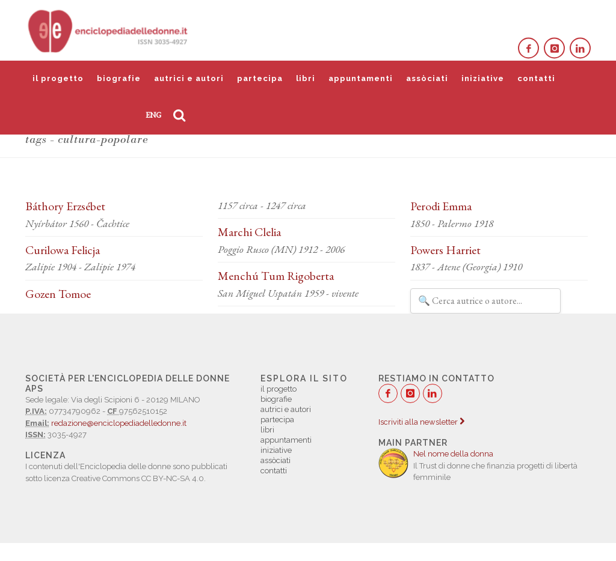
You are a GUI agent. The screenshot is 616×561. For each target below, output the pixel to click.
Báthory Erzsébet (65, 206)
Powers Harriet (445, 250)
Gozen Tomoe (58, 294)
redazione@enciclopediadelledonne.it (118, 423)
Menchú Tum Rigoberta (276, 276)
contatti (536, 78)
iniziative (482, 78)
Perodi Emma (441, 206)
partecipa (260, 78)
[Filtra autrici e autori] (485, 301)
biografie (119, 78)
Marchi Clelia (249, 232)
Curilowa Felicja (62, 250)
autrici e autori (189, 78)
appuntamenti (360, 78)
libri (305, 78)
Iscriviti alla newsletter (421, 421)
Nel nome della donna (453, 453)
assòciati (427, 78)
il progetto (58, 78)
